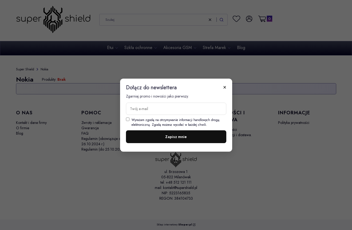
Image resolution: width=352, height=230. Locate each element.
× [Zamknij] (224, 87)
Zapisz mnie (176, 136)
